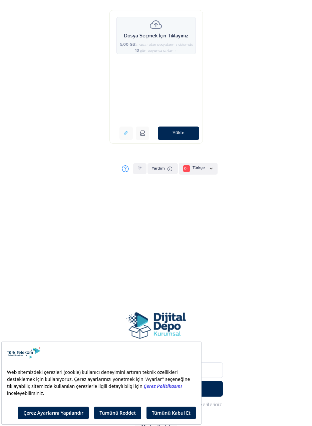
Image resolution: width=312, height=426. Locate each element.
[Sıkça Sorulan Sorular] (125, 168)
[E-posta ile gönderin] (142, 133)
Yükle (179, 133)
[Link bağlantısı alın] (126, 133)
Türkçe (198, 168)
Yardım (163, 169)
